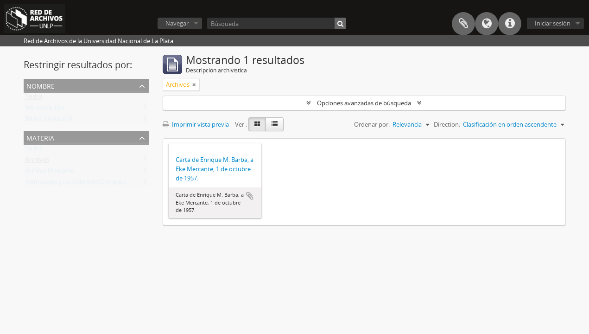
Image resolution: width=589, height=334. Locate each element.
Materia (40, 137)
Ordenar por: (372, 124)
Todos (34, 98)
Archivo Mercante (49, 172)
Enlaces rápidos (509, 23)
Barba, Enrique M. (49, 120)
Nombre (40, 85)
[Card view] (257, 124)
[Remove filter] (194, 84)
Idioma (486, 23)
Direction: (447, 124)
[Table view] (275, 124)
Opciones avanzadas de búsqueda (364, 103)
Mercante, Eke (44, 109)
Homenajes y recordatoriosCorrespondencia (86, 184)
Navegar (177, 23)
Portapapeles (463, 23)
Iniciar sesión (552, 23)
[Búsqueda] (276, 23)
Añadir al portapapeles (249, 195)
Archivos (37, 161)
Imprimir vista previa (196, 124)
